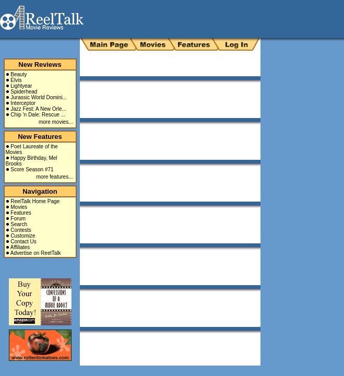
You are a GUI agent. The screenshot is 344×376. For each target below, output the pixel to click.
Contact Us (23, 241)
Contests (20, 230)
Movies (18, 207)
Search (18, 224)
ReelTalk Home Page (35, 201)
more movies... (56, 122)
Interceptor (22, 103)
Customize (22, 236)
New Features (40, 136)
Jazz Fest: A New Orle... (38, 109)
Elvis (15, 80)
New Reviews (39, 64)
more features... (54, 177)
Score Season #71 (31, 169)
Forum (18, 218)
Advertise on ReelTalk (35, 253)
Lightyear (21, 86)
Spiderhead (23, 92)
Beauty (18, 74)
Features (20, 213)
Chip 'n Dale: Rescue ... (37, 115)
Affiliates (20, 247)
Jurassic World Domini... (38, 97)
